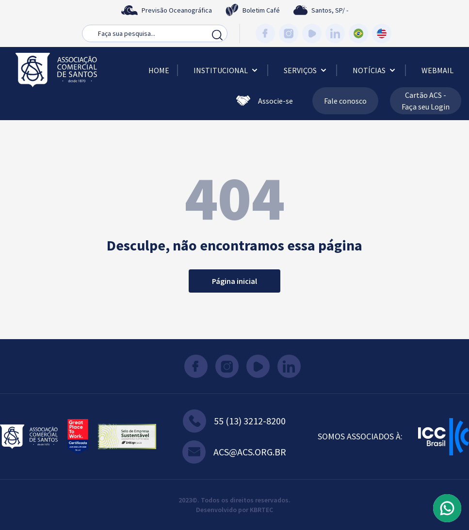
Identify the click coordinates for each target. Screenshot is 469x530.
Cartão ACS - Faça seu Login (426, 100)
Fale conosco (345, 101)
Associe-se (264, 100)
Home (158, 70)
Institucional (226, 70)
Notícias (375, 70)
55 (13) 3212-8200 (234, 421)
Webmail (437, 70)
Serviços (306, 70)
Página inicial (234, 281)
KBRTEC (261, 509)
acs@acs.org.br (234, 452)
